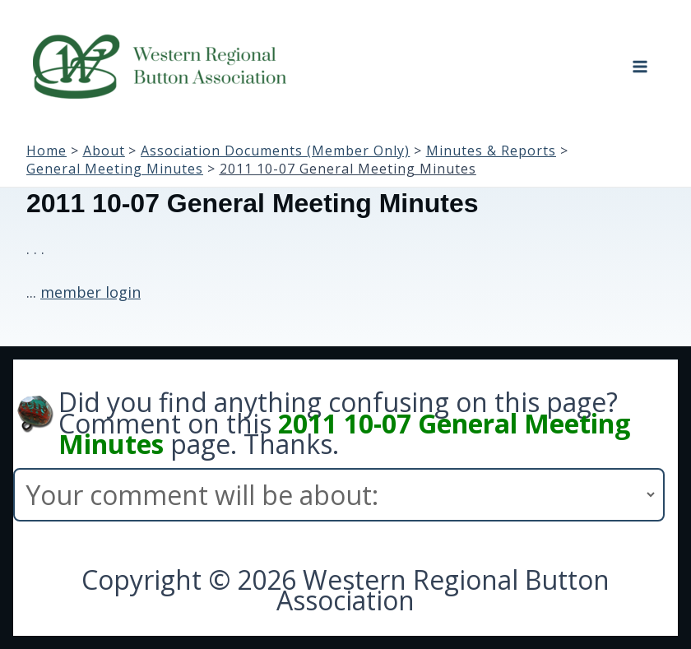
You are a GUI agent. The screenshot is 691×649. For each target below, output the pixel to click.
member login (90, 292)
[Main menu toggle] (640, 67)
